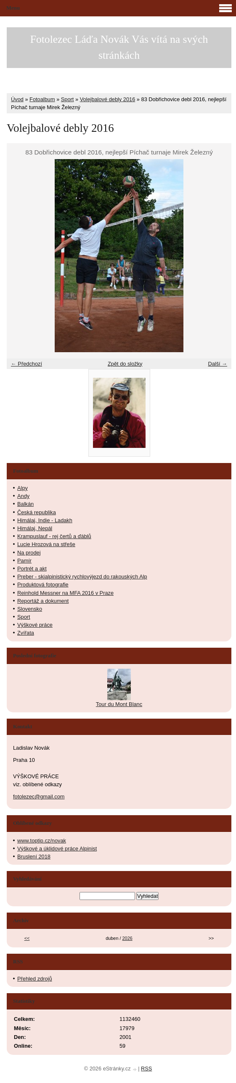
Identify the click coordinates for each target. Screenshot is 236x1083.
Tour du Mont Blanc (119, 704)
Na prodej (29, 552)
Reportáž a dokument (43, 601)
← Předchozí (26, 364)
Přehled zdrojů (34, 979)
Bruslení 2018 (33, 856)
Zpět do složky (125, 364)
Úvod (17, 99)
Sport (67, 99)
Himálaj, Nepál (34, 528)
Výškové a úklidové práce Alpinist (57, 848)
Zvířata (25, 633)
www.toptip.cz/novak (41, 840)
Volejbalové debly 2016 (107, 99)
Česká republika (36, 512)
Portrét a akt (32, 568)
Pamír (24, 560)
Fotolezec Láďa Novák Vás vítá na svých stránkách (119, 47)
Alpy (22, 488)
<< (27, 938)
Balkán (25, 504)
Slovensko (29, 609)
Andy (23, 496)
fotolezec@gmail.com (39, 796)
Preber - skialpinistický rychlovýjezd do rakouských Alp (82, 576)
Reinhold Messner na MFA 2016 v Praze (65, 593)
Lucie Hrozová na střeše (46, 544)
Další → (217, 364)
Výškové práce (35, 625)
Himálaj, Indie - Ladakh (44, 520)
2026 (127, 938)
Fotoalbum (42, 99)
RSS (146, 1068)
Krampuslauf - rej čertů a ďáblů (54, 536)
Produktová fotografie (43, 584)
